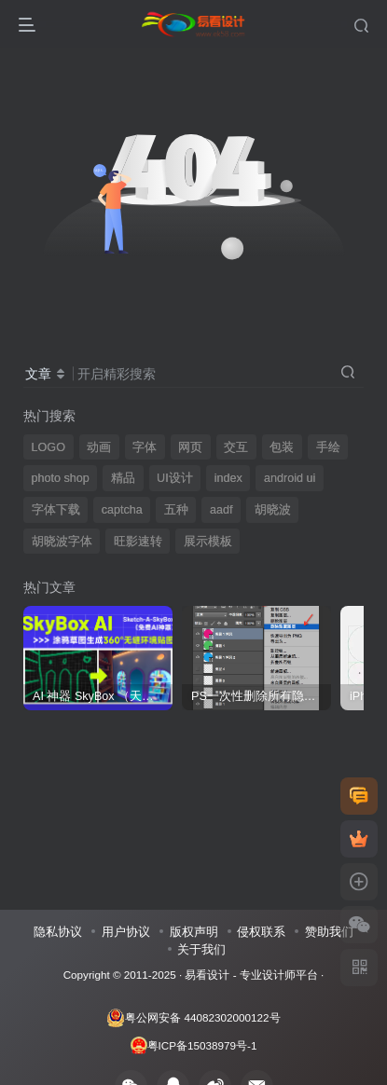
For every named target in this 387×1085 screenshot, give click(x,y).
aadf (221, 509)
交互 (236, 447)
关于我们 (201, 949)
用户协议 (126, 932)
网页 (190, 447)
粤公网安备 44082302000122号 (193, 1018)
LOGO (48, 447)
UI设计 (175, 478)
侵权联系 (261, 932)
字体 (144, 447)
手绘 (328, 447)
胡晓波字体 (62, 541)
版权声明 (194, 932)
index (228, 478)
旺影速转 (138, 541)
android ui (289, 478)
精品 (123, 478)
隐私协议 (58, 932)
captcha (122, 509)
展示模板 (208, 541)
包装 (282, 447)
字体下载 (56, 509)
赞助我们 (329, 932)
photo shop (61, 478)
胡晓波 (273, 509)
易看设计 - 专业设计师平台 (251, 974)
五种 (176, 509)
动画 (99, 447)
